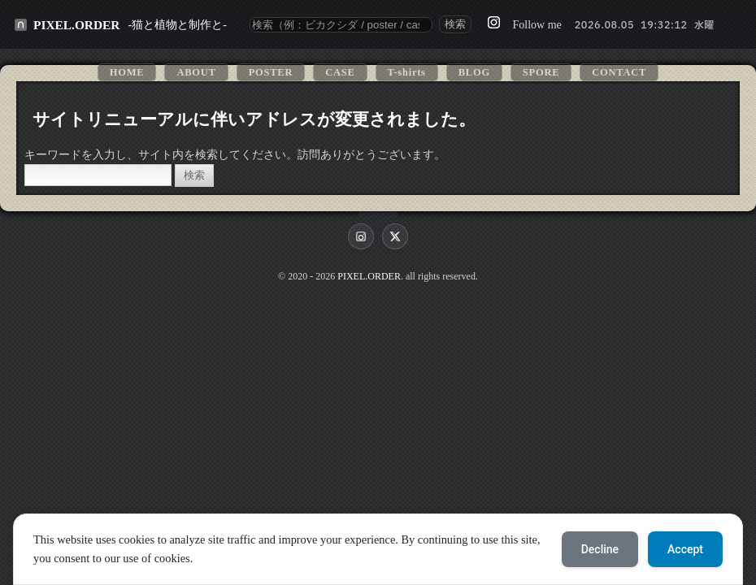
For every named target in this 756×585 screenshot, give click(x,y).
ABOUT (195, 72)
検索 (455, 24)
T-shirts (407, 72)
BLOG (474, 72)
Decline (600, 549)
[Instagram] (361, 236)
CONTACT (619, 72)
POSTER (271, 72)
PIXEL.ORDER (76, 25)
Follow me (536, 25)
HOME (127, 72)
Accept (685, 549)
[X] (395, 236)
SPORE (541, 72)
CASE (339, 72)
